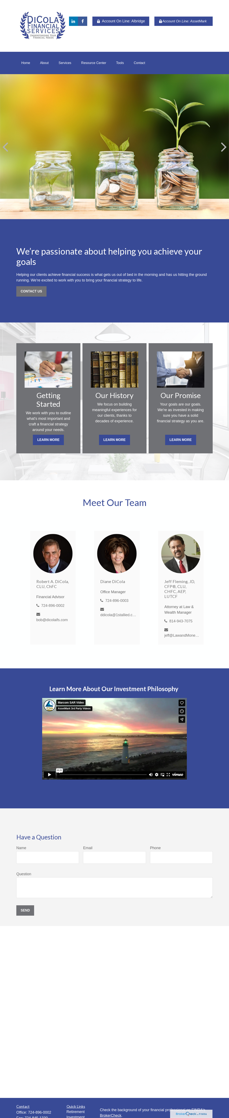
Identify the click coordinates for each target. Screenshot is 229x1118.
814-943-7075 (180, 621)
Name (21, 848)
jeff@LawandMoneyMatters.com (182, 635)
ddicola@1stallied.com (118, 615)
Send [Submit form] (25, 910)
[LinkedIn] (73, 21)
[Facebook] (82, 21)
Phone (155, 848)
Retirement (76, 1112)
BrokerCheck (110, 1115)
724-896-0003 (116, 601)
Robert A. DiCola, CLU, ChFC (52, 584)
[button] (25, 63)
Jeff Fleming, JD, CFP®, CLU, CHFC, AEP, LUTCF (179, 589)
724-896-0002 (52, 606)
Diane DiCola (112, 581)
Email (87, 848)
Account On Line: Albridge (121, 21)
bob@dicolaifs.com (52, 620)
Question (23, 874)
